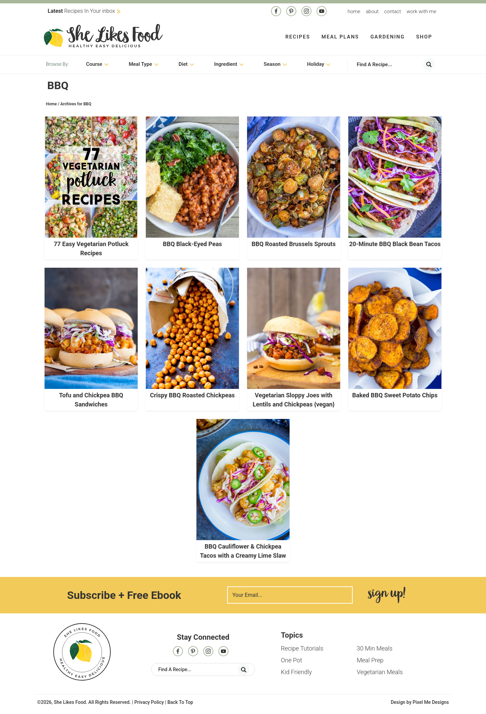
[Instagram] (306, 12)
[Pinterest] (291, 12)
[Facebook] (276, 12)
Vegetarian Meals (380, 672)
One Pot (291, 660)
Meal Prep (370, 660)
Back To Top (180, 702)
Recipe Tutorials (302, 648)
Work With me (421, 11)
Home (354, 11)
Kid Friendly (296, 672)
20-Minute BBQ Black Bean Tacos (394, 243)
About (372, 11)
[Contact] (321, 12)
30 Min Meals (375, 648)
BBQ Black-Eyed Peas (192, 243)
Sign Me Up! (387, 595)
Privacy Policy (149, 702)
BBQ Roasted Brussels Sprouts (294, 243)
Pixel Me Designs (430, 702)
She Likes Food (103, 35)
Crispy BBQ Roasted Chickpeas (192, 395)
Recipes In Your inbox (81, 11)
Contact (392, 11)
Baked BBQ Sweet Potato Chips (395, 395)
